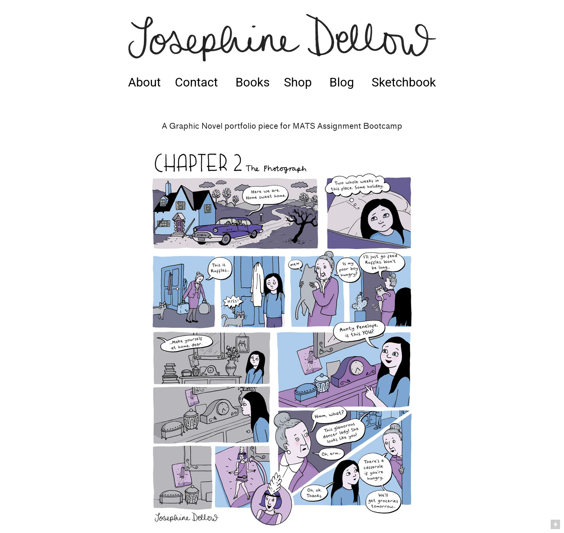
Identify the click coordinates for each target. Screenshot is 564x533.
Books (252, 82)
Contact (196, 82)
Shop (298, 82)
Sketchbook (404, 82)
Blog (341, 82)
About (144, 82)
